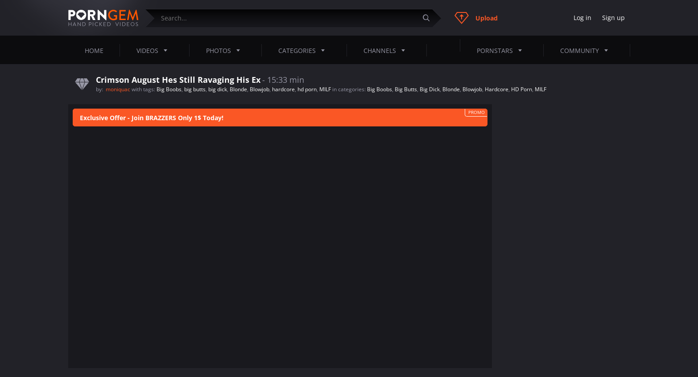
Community (586, 50)
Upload (476, 18)
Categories (304, 50)
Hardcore (496, 89)
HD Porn (521, 89)
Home (94, 50)
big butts (195, 89)
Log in (582, 17)
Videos (154, 50)
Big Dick (430, 89)
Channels (386, 50)
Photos (225, 50)
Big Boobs (169, 89)
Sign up (613, 17)
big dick (217, 89)
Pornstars (502, 50)
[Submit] (430, 18)
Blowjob (259, 89)
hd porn (307, 89)
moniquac (119, 89)
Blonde (238, 89)
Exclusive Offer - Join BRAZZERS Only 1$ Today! (151, 118)
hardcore (283, 89)
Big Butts (406, 89)
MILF (325, 89)
